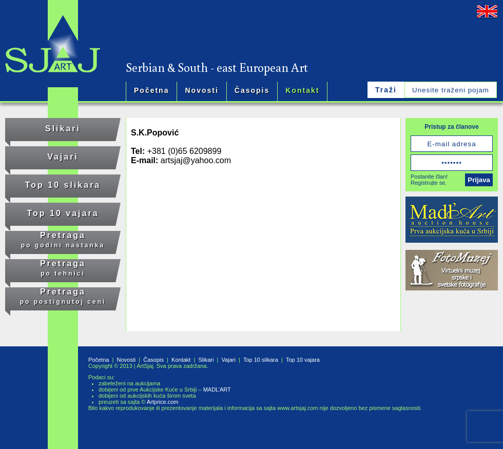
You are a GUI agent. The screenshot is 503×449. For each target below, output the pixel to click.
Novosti (201, 90)
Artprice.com (163, 402)
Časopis (252, 90)
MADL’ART (217, 389)
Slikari (63, 128)
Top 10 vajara (63, 213)
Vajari (63, 156)
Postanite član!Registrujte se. (429, 179)
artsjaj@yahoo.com (196, 160)
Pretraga (63, 240)
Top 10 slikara (63, 185)
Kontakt (302, 90)
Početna (151, 90)
